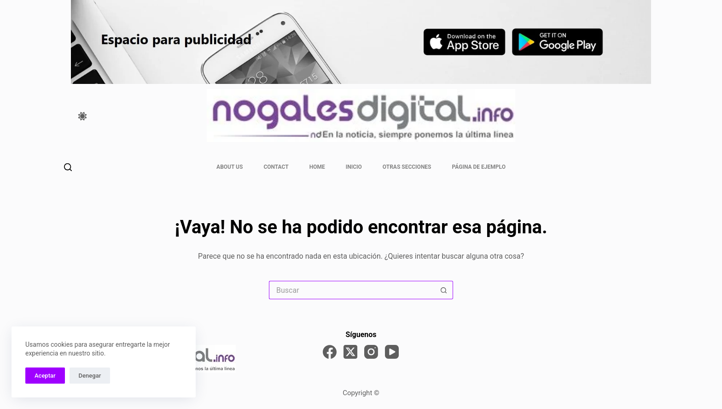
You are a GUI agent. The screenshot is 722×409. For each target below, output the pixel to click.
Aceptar (45, 375)
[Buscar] (68, 167)
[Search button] (444, 290)
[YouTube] (392, 352)
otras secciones (407, 167)
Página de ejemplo (479, 167)
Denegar (90, 375)
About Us (229, 167)
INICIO (354, 167)
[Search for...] (352, 290)
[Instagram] (371, 352)
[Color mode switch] (82, 116)
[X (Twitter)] (350, 352)
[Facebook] (330, 352)
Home (317, 167)
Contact (275, 167)
